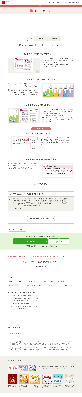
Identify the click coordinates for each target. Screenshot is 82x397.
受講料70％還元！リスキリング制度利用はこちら (41, 246)
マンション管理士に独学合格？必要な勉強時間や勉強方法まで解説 (23, 300)
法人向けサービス (76, 2)
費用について (68, 284)
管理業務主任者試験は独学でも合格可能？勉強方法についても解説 (23, 306)
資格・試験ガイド (62, 281)
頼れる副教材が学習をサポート (41, 218)
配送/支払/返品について (57, 2)
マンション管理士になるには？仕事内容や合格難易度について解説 (23, 295)
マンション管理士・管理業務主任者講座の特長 (32, 284)
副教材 (41, 38)
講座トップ (11, 281)
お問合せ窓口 (68, 2)
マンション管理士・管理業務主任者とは (29, 281)
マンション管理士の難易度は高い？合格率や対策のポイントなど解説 (23, 297)
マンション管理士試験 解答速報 (16, 330)
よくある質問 (47, 2)
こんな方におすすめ (48, 281)
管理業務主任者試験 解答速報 (15, 333)
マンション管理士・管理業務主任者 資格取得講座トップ (41, 256)
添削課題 (54, 38)
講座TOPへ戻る (17, 229)
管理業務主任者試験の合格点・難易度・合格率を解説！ (21, 303)
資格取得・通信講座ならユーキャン (16, 256)
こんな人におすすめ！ (20, 208)
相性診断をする (41, 266)
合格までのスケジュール (55, 284)
